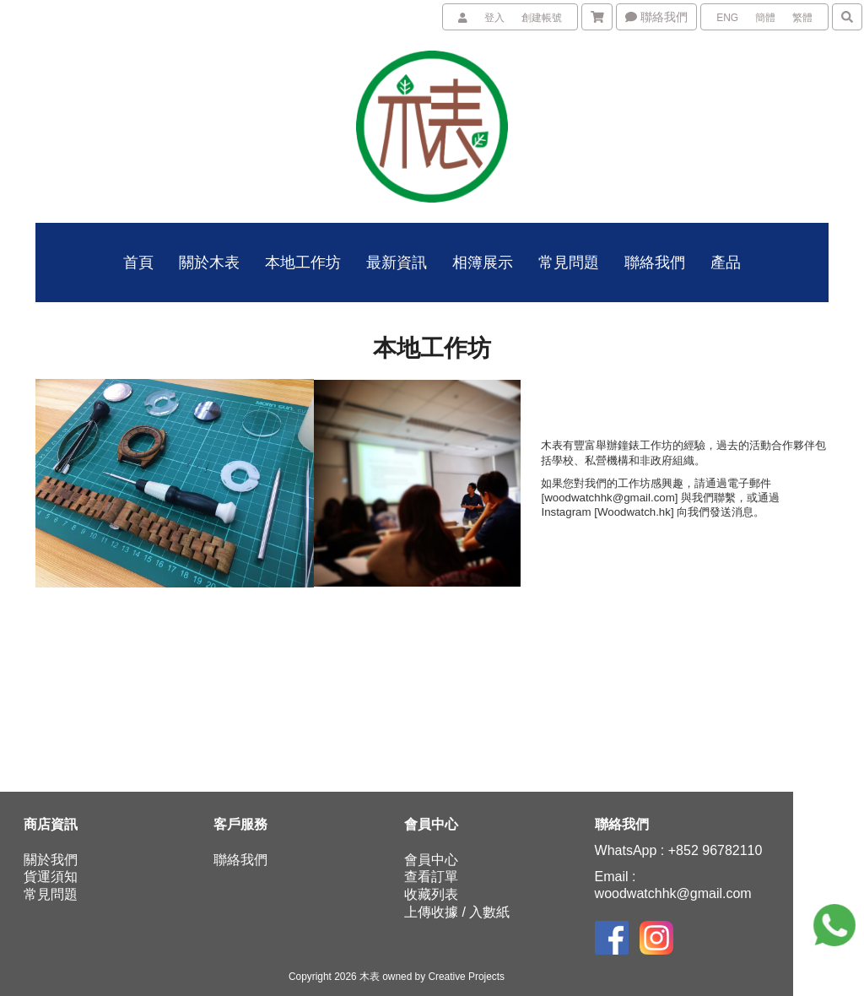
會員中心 (431, 860)
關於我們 (51, 860)
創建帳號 (541, 18)
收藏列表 (431, 894)
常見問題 (51, 894)
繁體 (802, 18)
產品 (725, 262)
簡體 (765, 18)
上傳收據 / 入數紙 (457, 912)
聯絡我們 (656, 17)
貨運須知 (51, 876)
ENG (727, 18)
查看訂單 (431, 876)
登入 (494, 18)
